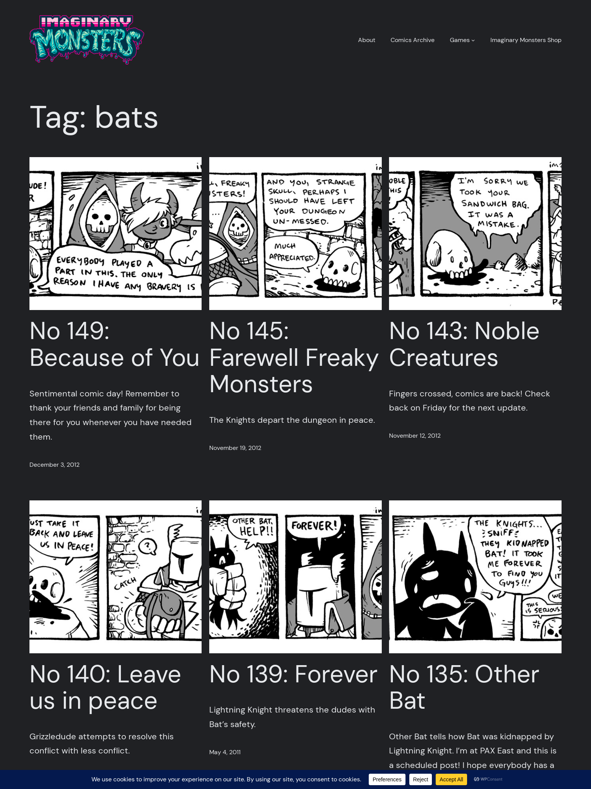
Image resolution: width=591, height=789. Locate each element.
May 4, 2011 (225, 752)
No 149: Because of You (114, 344)
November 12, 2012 (415, 436)
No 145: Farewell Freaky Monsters (294, 357)
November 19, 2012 (235, 448)
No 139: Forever (293, 674)
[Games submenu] (473, 40)
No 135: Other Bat (464, 687)
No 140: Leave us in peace (105, 687)
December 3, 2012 (54, 465)
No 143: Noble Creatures (464, 344)
